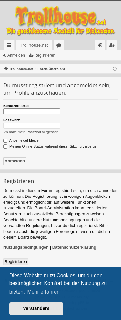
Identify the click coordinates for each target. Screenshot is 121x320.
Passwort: (11, 120)
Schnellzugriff (10, 46)
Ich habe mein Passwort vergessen (30, 132)
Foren (60, 46)
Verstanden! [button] (36, 308)
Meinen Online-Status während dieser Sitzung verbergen (50, 146)
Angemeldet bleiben (22, 140)
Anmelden (16, 55)
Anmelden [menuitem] (101, 46)
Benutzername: (16, 106)
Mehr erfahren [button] (43, 292)
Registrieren (44, 55)
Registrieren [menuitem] (113, 46)
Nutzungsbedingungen (26, 247)
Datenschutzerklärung (74, 247)
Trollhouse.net (34, 45)
